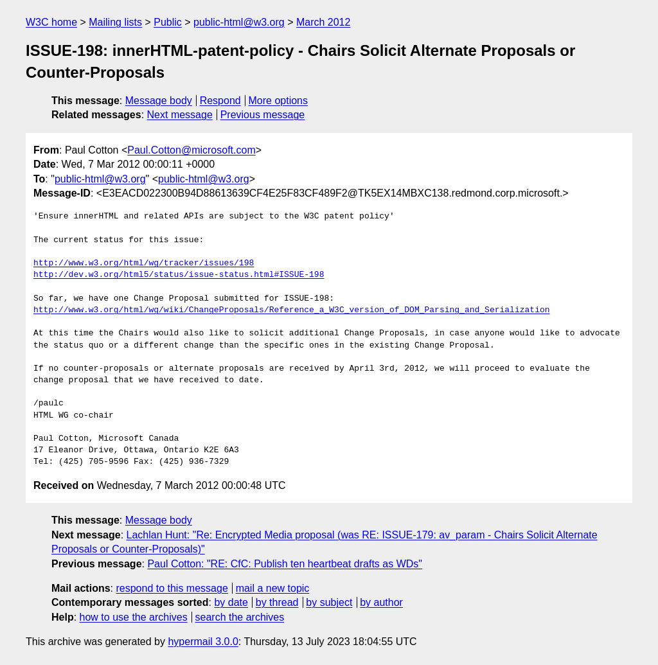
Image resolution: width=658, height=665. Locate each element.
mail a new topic (273, 588)
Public (168, 22)
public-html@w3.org (239, 22)
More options (278, 100)
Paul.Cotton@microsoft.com (191, 150)
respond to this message (171, 588)
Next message (180, 114)
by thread (277, 602)
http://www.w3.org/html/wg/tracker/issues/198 (143, 263)
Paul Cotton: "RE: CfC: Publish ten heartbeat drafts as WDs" (284, 563)
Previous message (262, 114)
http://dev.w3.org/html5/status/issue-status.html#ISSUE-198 (178, 275)
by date (230, 602)
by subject (329, 602)
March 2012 (323, 22)
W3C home (51, 22)
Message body (158, 100)
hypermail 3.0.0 (203, 641)
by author (381, 602)
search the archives (240, 617)
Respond (220, 100)
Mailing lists (115, 22)
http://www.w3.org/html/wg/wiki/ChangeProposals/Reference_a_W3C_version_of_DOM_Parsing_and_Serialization (291, 310)
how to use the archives (134, 617)
